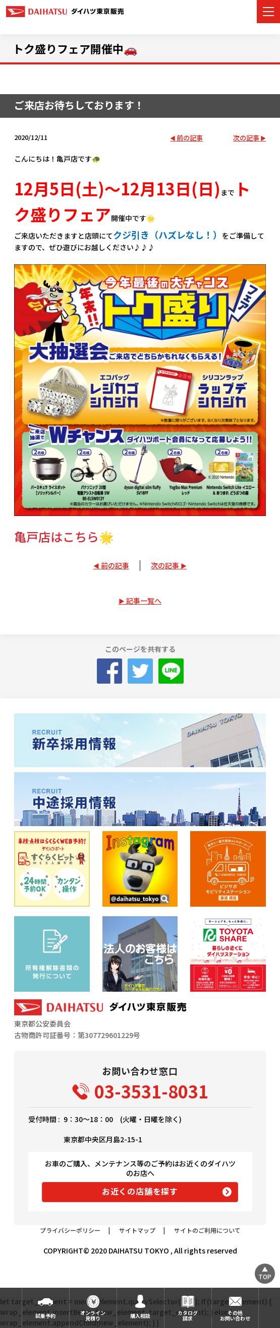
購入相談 (140, 1315)
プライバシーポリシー (70, 1230)
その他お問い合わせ (235, 1315)
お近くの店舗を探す (140, 1191)
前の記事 (190, 138)
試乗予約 (45, 1315)
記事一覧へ (143, 601)
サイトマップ (137, 1230)
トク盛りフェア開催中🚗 (75, 48)
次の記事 (246, 138)
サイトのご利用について (207, 1230)
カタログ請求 (188, 1315)
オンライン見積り (92, 1315)
